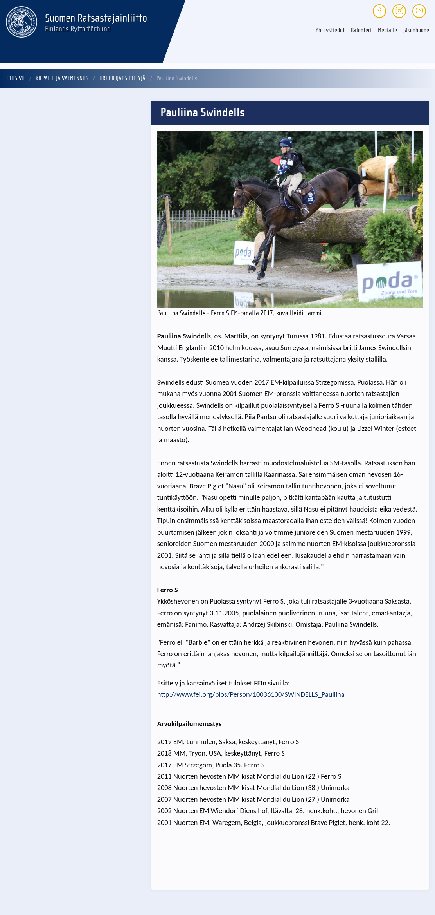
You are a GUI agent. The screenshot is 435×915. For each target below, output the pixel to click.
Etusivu (15, 78)
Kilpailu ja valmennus (62, 78)
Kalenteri (361, 30)
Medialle (387, 30)
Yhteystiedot (330, 30)
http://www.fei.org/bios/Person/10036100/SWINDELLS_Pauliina (251, 694)
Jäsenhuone (416, 30)
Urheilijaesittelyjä (122, 78)
